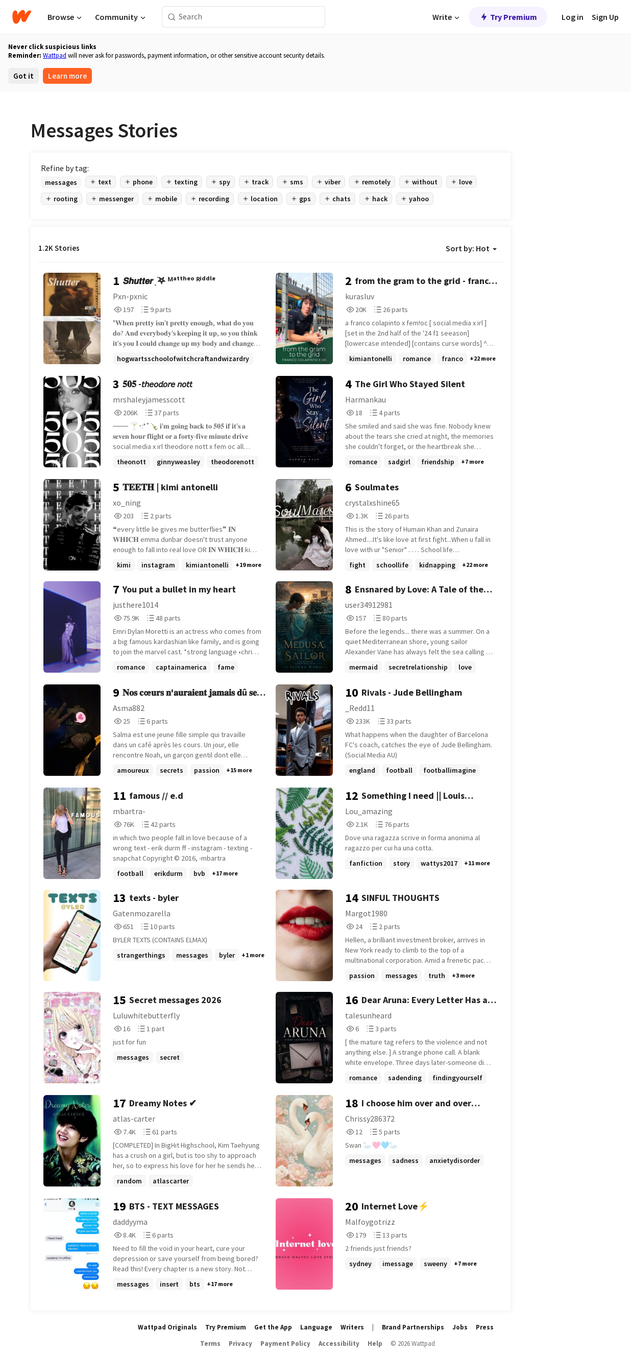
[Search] (172, 17)
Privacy (240, 1343)
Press (485, 1327)
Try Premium (508, 17)
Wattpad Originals (167, 1327)
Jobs (460, 1327)
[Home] (21, 17)
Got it (23, 76)
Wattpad (54, 55)
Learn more (67, 76)
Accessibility (339, 1343)
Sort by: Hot (471, 248)
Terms (210, 1343)
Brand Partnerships (413, 1327)
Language (316, 1327)
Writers (352, 1327)
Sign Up (605, 17)
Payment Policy (285, 1343)
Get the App (273, 1327)
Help (375, 1343)
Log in (573, 17)
